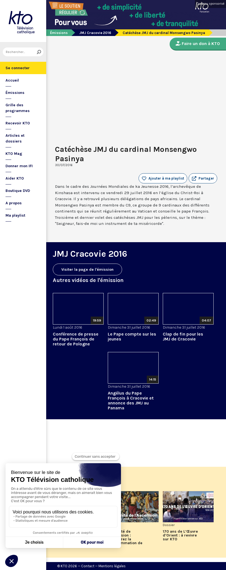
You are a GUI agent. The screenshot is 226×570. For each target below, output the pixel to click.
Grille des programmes (17, 108)
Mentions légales (112, 566)
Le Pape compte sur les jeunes (132, 336)
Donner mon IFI (19, 166)
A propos (13, 203)
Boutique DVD (17, 190)
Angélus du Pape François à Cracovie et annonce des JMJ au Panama (131, 400)
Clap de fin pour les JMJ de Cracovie (183, 336)
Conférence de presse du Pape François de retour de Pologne (75, 339)
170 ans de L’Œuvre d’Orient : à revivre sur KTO (180, 535)
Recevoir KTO (17, 123)
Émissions (14, 92)
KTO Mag (13, 153)
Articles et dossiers (14, 138)
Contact (87, 566)
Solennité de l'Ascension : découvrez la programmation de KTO (125, 539)
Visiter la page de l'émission (87, 269)
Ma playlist (15, 215)
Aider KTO (14, 178)
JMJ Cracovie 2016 (95, 33)
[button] (203, 178)
